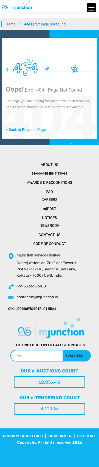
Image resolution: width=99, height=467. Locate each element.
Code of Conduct (49, 244)
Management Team (49, 173)
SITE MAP (86, 436)
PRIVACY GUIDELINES (23, 436)
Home (11, 24)
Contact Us (49, 235)
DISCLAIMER (60, 436)
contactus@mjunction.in (37, 297)
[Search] (50, 355)
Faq (49, 192)
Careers (49, 199)
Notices (49, 218)
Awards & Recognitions (49, 182)
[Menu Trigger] (91, 7)
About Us (49, 164)
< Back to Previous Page (26, 130)
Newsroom (50, 225)
